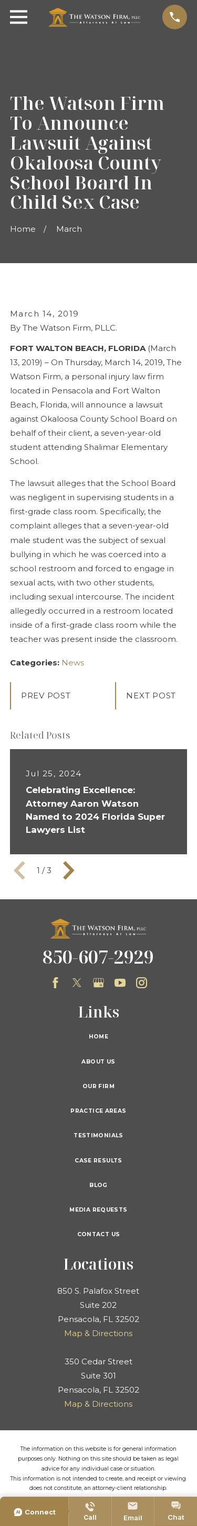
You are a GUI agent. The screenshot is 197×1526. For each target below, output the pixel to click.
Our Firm (98, 1086)
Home (99, 1036)
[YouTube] (120, 982)
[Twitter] (76, 982)
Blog (98, 1185)
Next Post (151, 695)
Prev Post (46, 695)
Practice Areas (98, 1110)
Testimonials (98, 1135)
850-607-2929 (98, 956)
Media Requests (98, 1209)
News (72, 663)
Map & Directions (98, 1333)
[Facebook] (55, 982)
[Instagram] (141, 982)
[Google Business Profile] (98, 982)
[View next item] (68, 870)
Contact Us (98, 1234)
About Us (98, 1061)
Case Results (98, 1160)
